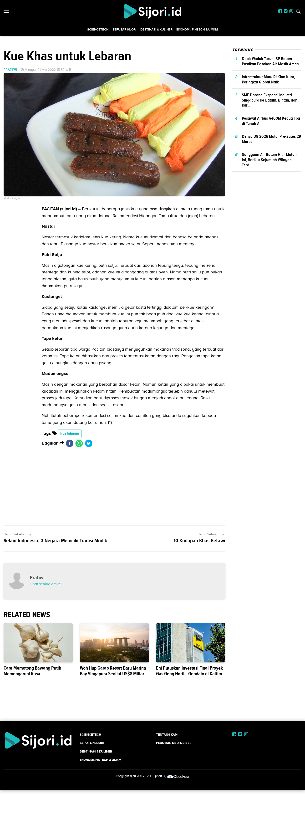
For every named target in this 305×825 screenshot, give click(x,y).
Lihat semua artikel (46, 651)
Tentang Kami (167, 801)
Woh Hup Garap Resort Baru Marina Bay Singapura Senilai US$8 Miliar (113, 737)
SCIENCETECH (98, 29)
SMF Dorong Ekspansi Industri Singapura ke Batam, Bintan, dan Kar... (269, 166)
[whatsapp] (79, 510)
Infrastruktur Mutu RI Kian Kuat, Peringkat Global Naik (268, 146)
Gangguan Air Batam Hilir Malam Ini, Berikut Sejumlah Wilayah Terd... (270, 226)
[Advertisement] (152, 69)
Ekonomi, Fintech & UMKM (197, 29)
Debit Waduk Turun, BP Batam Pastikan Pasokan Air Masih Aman (270, 128)
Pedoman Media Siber (173, 809)
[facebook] (69, 510)
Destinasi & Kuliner (156, 29)
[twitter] (88, 510)
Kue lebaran (69, 500)
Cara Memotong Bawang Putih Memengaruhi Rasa (32, 737)
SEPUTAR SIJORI (124, 29)
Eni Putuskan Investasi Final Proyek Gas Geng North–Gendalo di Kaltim (189, 737)
